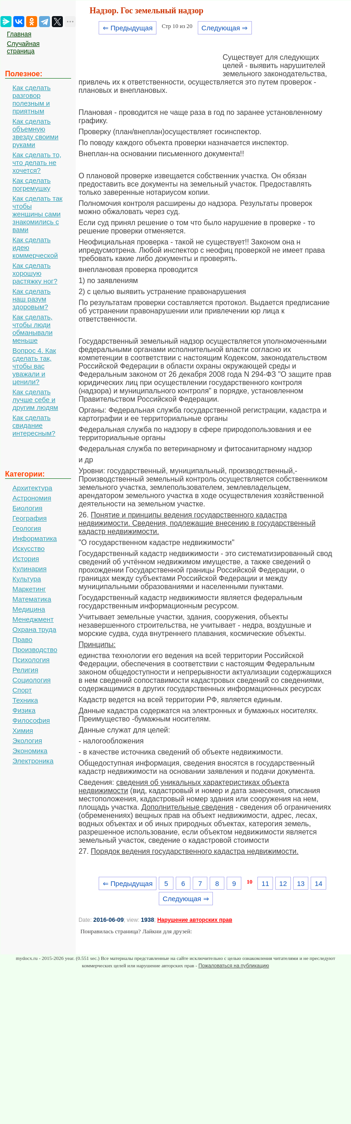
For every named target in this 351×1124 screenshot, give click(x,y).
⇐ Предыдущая (128, 28)
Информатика (34, 538)
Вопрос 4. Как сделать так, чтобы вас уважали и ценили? (34, 366)
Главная (19, 34)
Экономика (29, 751)
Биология (27, 508)
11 (265, 883)
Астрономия (31, 498)
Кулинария (29, 569)
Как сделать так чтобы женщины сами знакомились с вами (37, 213)
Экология (27, 740)
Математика (31, 599)
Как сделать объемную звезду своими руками (35, 132)
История (25, 558)
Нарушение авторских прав (194, 920)
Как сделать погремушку (31, 184)
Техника (25, 700)
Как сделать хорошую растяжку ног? (34, 273)
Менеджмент (33, 619)
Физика (23, 710)
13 (301, 883)
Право (22, 639)
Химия (22, 730)
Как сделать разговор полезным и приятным (31, 99)
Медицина (28, 609)
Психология (31, 660)
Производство (34, 649)
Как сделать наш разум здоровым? (31, 299)
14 (319, 883)
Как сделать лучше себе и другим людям (35, 399)
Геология (26, 528)
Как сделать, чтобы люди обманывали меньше (32, 328)
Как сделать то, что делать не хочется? (36, 162)
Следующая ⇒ (224, 28)
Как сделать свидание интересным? (34, 425)
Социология (31, 680)
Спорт (22, 690)
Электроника (33, 761)
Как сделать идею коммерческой (35, 247)
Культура (26, 579)
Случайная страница (23, 47)
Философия (31, 720)
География (29, 518)
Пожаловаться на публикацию (233, 965)
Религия (25, 670)
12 (283, 883)
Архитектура (32, 488)
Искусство (28, 548)
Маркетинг (29, 589)
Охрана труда (34, 629)
